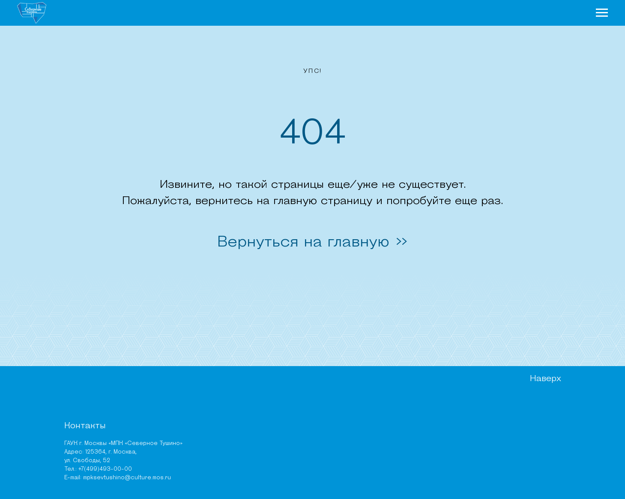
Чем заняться (398, 15)
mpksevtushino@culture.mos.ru (103, 471)
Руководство (366, 409)
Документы (363, 419)
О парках (280, 15)
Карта (538, 15)
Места (456, 15)
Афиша (497, 15)
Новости (335, 15)
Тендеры (359, 462)
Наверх (542, 389)
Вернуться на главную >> (312, 247)
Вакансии (361, 441)
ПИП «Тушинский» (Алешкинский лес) (215, 432)
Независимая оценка (378, 451)
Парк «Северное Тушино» (199, 409)
